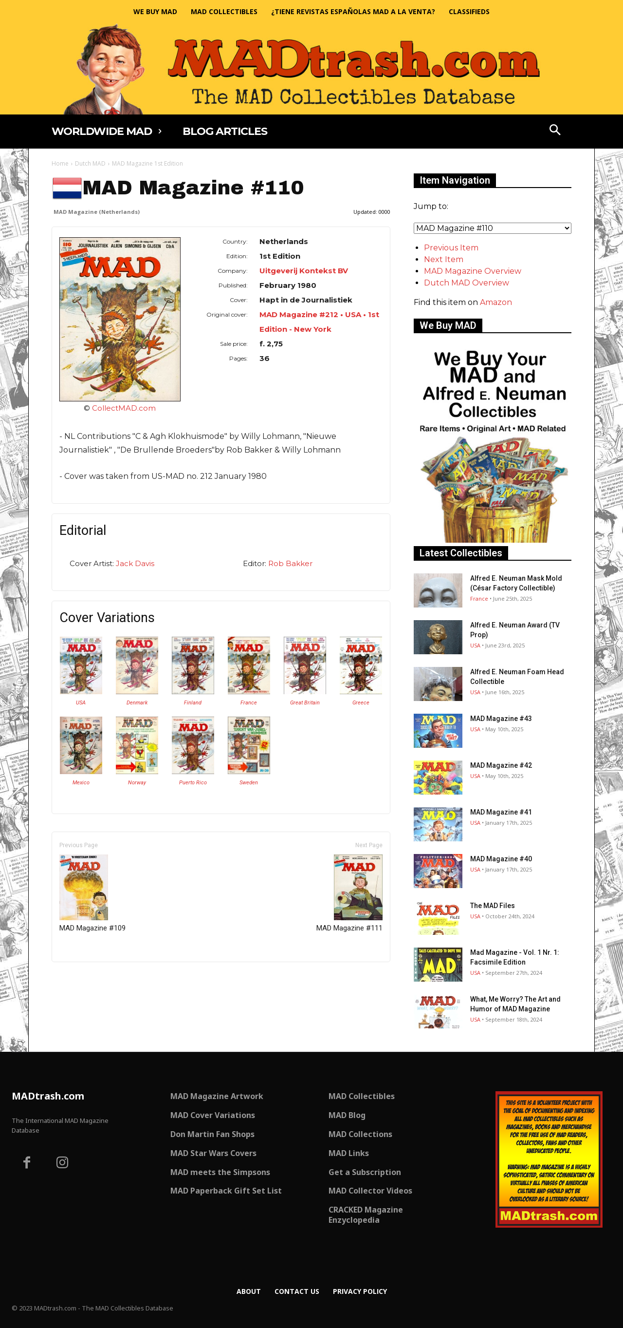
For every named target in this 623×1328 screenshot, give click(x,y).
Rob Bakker (290, 563)
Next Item (443, 259)
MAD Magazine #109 (92, 893)
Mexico (81, 782)
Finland (193, 703)
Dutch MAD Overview (466, 282)
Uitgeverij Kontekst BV (303, 270)
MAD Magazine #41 (501, 812)
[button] (555, 131)
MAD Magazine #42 (501, 765)
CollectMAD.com (124, 408)
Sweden (248, 782)
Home (60, 163)
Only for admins (85, 978)
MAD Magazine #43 (501, 718)
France (248, 703)
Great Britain (305, 703)
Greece (360, 703)
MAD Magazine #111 (349, 893)
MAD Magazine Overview (472, 271)
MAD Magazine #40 (501, 859)
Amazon (496, 302)
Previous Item (451, 247)
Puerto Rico (193, 782)
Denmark (137, 703)
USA (81, 703)
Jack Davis (135, 563)
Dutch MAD (90, 163)
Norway (137, 782)
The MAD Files (492, 906)
